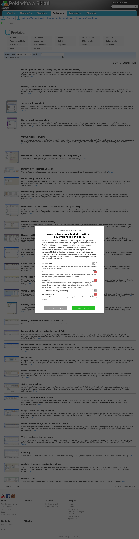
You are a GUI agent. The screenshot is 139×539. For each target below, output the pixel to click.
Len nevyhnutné (56, 308)
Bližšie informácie (55, 259)
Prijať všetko (83, 308)
